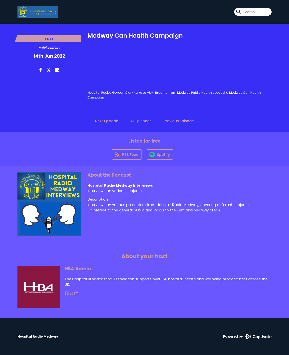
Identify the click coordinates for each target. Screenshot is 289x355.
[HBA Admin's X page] (71, 294)
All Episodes (141, 120)
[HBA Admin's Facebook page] (66, 294)
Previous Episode (179, 120)
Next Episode (106, 120)
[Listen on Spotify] (160, 154)
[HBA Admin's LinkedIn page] (76, 294)
